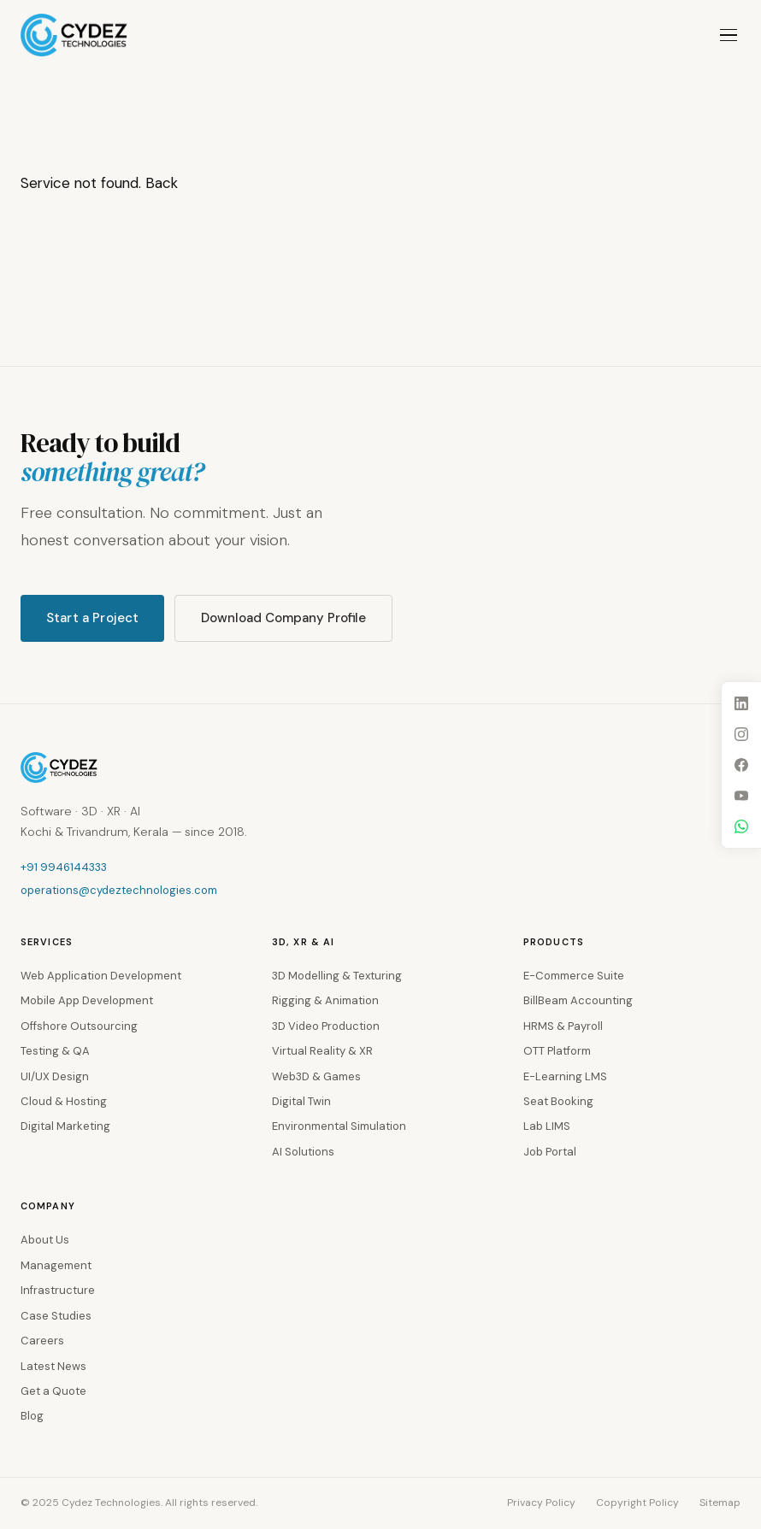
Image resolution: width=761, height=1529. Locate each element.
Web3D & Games (316, 1076)
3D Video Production (326, 1026)
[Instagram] (741, 734)
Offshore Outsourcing (79, 1026)
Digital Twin (301, 1101)
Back (161, 182)
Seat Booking (558, 1101)
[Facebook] (741, 764)
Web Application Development (101, 975)
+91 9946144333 (64, 867)
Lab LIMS (546, 1126)
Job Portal (549, 1151)
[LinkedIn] (741, 703)
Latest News (53, 1366)
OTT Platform (557, 1051)
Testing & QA (55, 1051)
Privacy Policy (541, 1502)
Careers (42, 1340)
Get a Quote (53, 1391)
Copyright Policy (637, 1502)
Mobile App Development (87, 1000)
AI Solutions (303, 1151)
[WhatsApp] (741, 826)
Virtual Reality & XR (322, 1051)
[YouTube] (741, 795)
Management (56, 1265)
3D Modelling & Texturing (337, 975)
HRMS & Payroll (563, 1026)
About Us (45, 1239)
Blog (32, 1415)
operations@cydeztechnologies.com (119, 890)
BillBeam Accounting (578, 1000)
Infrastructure (58, 1290)
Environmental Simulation (339, 1126)
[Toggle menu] (728, 35)
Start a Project (92, 617)
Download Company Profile (283, 617)
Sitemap (719, 1502)
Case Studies (56, 1315)
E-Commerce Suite (573, 975)
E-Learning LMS (565, 1076)
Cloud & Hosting (64, 1101)
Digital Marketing (65, 1126)
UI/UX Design (55, 1076)
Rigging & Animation (325, 1000)
